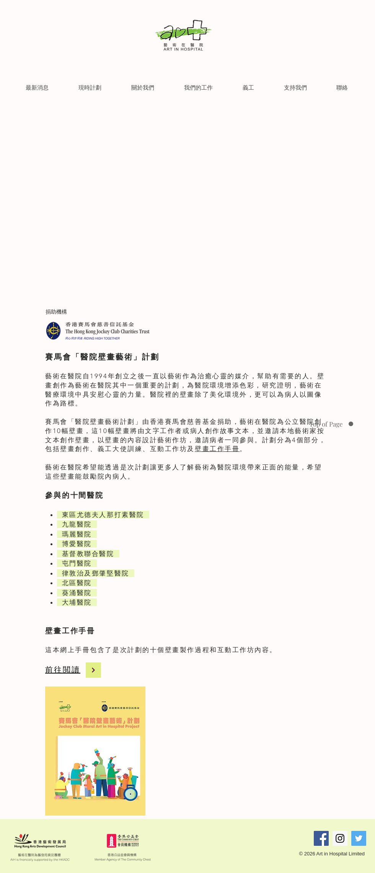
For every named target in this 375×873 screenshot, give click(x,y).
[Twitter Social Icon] (358, 838)
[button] (37, 87)
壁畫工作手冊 (217, 449)
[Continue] (93, 670)
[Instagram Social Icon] (340, 838)
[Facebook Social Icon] (321, 838)
